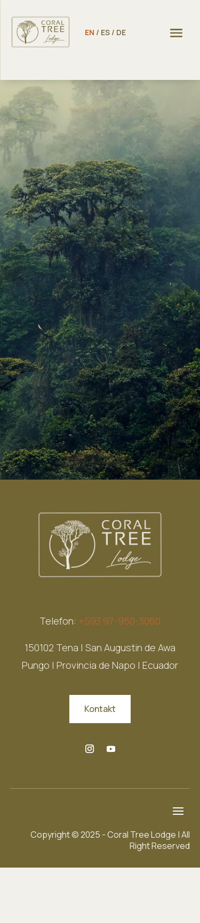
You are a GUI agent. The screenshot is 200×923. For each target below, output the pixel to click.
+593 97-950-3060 (119, 620)
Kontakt (100, 709)
